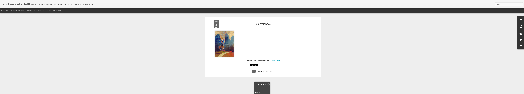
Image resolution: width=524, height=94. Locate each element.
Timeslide (57, 11)
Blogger (270, 92)
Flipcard (13, 11)
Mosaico (29, 11)
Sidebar (37, 11)
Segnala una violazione (280, 92)
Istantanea (47, 11)
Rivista (21, 11)
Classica (4, 11)
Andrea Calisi (274, 18)
